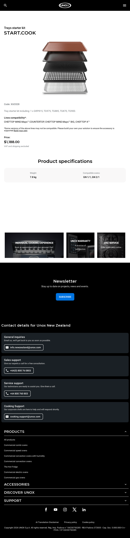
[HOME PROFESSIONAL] (65, 5)
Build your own (20, 130)
